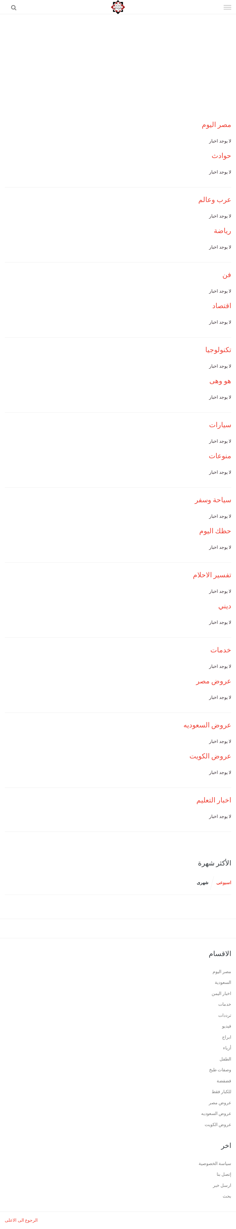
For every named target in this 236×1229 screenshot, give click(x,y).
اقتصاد (221, 306)
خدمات (220, 650)
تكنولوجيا (218, 350)
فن (226, 275)
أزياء (227, 1048)
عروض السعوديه (207, 725)
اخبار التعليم (214, 800)
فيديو (226, 1026)
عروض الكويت (210, 756)
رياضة (222, 231)
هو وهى (220, 381)
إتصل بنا (224, 1174)
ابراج (226, 1037)
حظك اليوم (215, 531)
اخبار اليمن (222, 993)
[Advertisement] (118, 61)
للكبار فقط (222, 1091)
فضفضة (224, 1081)
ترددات (224, 1015)
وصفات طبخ (220, 1069)
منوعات (220, 456)
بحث (227, 1196)
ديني (224, 606)
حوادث (221, 156)
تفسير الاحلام (212, 575)
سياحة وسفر (213, 500)
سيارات (220, 425)
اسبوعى (223, 882)
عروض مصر (214, 681)
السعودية (223, 982)
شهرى (202, 882)
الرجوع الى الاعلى (21, 1220)
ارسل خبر (222, 1185)
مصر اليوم (217, 125)
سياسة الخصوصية (215, 1163)
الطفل (225, 1059)
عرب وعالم (215, 200)
